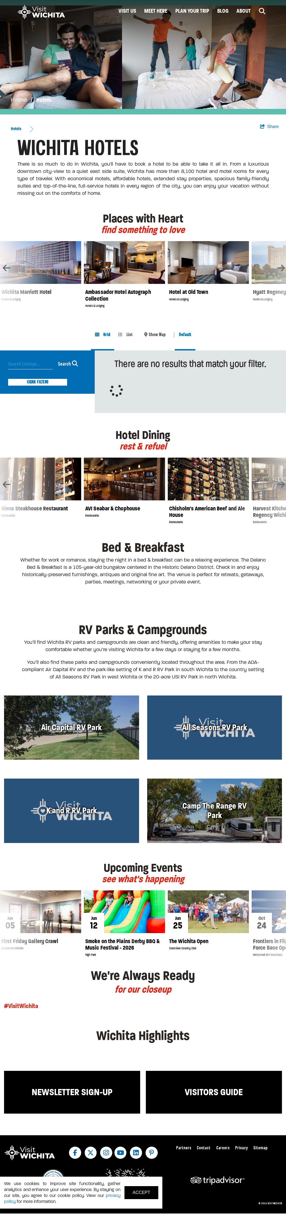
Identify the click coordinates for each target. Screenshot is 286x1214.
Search (68, 363)
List (125, 334)
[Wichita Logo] (41, 12)
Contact (204, 1148)
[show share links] (269, 126)
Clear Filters (37, 382)
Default (185, 335)
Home (19, 99)
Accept (141, 1192)
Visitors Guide (214, 1092)
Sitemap (260, 1148)
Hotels (43, 99)
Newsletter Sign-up (72, 1092)
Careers (223, 1148)
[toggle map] (155, 335)
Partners (183, 1148)
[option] (143, 57)
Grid (102, 334)
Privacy (241, 1148)
